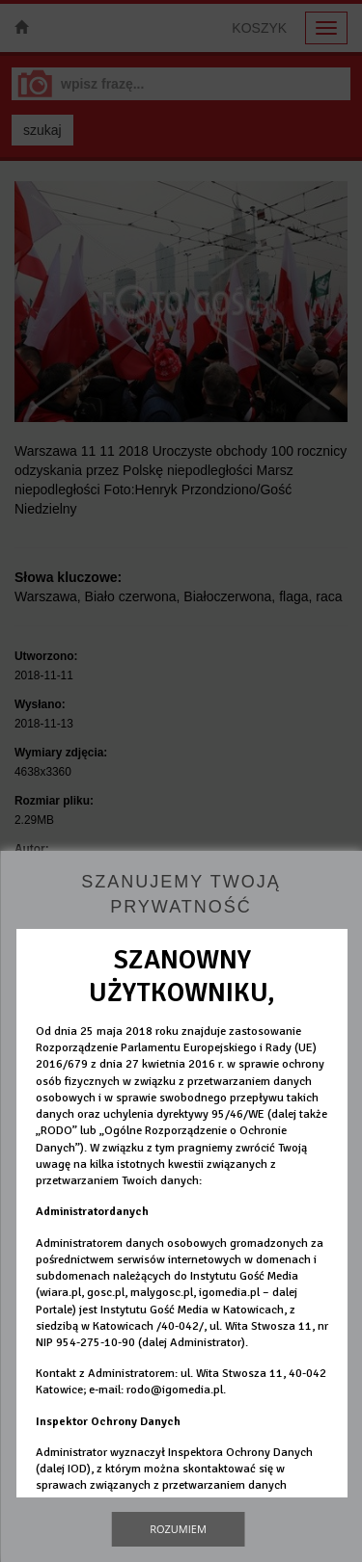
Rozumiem (178, 1529)
